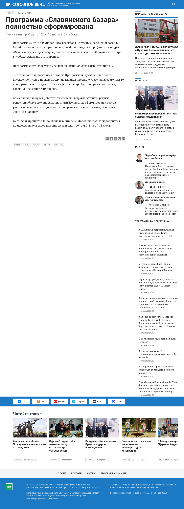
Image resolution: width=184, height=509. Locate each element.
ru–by (97, 401)
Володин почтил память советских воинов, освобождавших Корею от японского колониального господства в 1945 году (157, 302)
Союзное (126, 460)
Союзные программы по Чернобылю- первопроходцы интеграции (137, 446)
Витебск (47, 145)
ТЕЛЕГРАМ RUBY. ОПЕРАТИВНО (152, 221)
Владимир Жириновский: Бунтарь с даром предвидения (156, 115)
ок (40, 401)
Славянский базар (21, 145)
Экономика (164, 460)
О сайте (62, 473)
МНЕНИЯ (139, 147)
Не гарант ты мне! (155, 182)
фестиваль (58, 145)
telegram (78, 401)
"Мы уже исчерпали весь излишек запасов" (157, 340)
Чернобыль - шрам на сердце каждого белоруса (160, 156)
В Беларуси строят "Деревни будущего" (170, 443)
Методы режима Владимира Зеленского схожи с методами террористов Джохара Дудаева (155, 267)
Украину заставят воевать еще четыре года (160, 198)
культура (36, 145)
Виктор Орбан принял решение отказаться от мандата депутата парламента (156, 369)
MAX (116, 401)
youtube (59, 401)
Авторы (91, 473)
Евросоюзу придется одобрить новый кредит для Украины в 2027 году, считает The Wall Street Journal (157, 284)
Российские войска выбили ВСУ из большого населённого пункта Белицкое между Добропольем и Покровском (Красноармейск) (157, 386)
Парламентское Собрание (151, 14)
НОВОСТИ (10, 13)
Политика (141, 80)
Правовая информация (113, 473)
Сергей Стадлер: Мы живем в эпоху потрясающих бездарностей (62, 446)
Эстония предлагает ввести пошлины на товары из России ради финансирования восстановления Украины (155, 250)
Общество (18, 460)
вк (21, 401)
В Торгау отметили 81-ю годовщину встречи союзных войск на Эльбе (158, 354)
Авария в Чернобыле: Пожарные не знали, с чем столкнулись (29, 444)
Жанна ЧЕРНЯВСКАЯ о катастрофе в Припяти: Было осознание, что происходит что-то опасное (156, 50)
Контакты (76, 473)
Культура (53, 460)
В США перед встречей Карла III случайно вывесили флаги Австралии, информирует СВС (156, 233)
